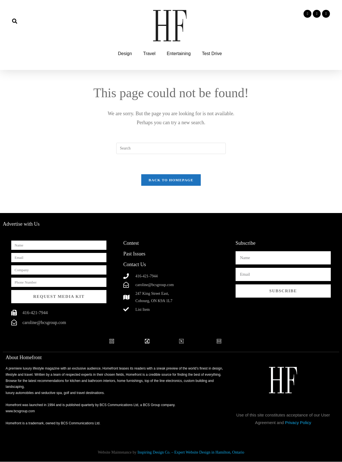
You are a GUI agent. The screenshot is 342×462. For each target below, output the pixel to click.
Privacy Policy (298, 422)
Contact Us (134, 265)
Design (125, 53)
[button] (14, 21)
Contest (131, 243)
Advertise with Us (21, 224)
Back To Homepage (171, 180)
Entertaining (179, 53)
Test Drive (212, 53)
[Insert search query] (171, 148)
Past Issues (134, 254)
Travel (149, 53)
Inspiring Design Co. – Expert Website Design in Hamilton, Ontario (191, 452)
